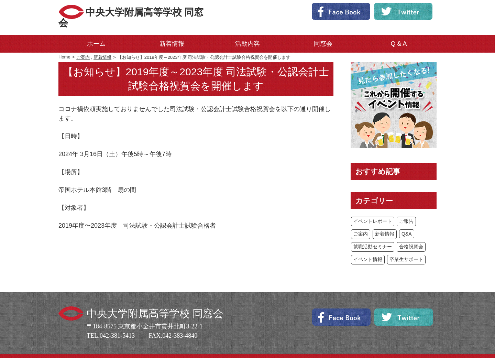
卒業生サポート (406, 248)
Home (64, 46)
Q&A (407, 223)
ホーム (96, 33)
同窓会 (323, 33)
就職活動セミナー (372, 236)
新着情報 (172, 33)
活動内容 (247, 33)
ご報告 (406, 210)
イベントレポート (372, 210)
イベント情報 (367, 248)
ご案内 (83, 46)
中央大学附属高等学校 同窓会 (156, 12)
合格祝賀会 (411, 236)
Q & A (398, 33)
